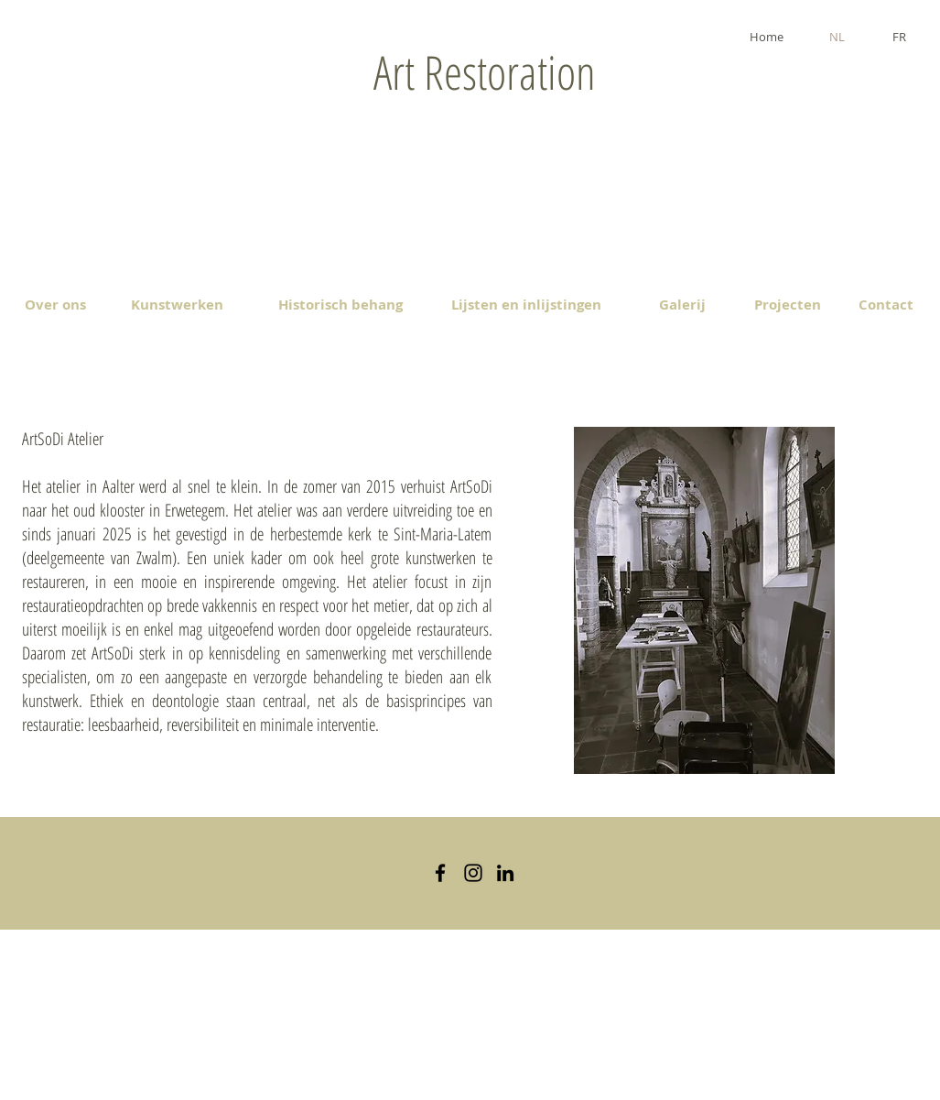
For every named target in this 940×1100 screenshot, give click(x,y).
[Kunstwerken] (177, 304)
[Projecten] (788, 304)
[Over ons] (55, 304)
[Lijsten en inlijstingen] (527, 304)
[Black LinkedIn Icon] (505, 873)
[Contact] (886, 304)
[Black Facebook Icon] (440, 873)
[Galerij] (683, 304)
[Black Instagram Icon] (473, 873)
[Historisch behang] (341, 304)
